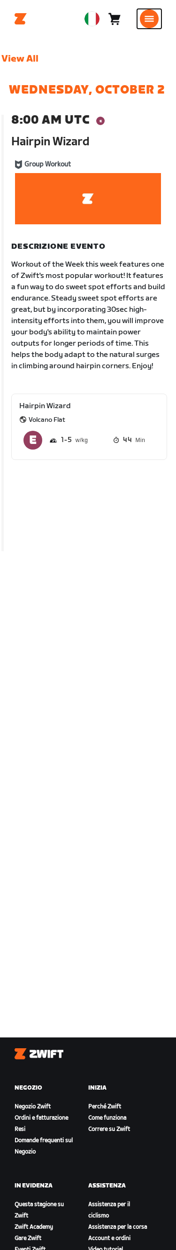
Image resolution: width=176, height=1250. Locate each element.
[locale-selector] (91, 18)
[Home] (20, 19)
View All (19, 58)
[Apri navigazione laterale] (149, 19)
